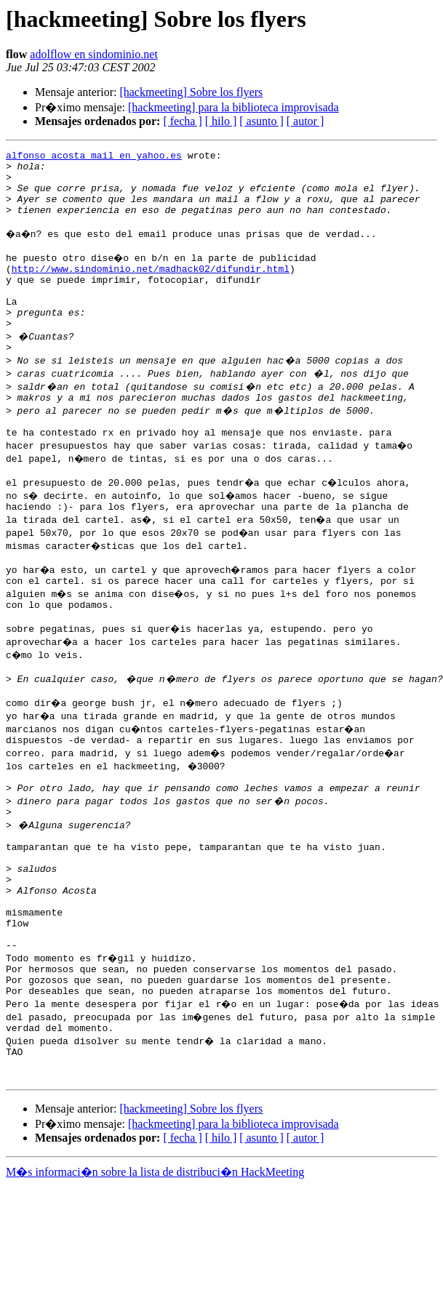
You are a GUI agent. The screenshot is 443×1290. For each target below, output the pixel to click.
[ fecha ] (182, 121)
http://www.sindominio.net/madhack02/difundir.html (151, 288)
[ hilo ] (221, 121)
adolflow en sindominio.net (94, 54)
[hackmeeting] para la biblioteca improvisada (233, 107)
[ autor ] (305, 121)
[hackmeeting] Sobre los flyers (191, 92)
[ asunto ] (261, 121)
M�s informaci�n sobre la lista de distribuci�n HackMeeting (155, 1276)
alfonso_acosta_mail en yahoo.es (94, 157)
